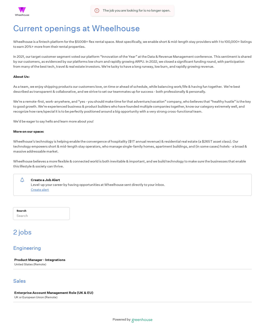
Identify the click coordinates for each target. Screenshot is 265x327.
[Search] (41, 216)
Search (21, 211)
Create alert (40, 190)
